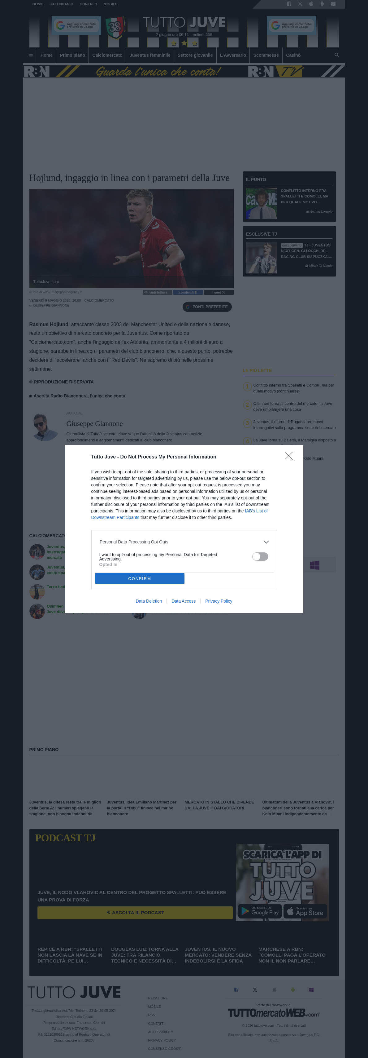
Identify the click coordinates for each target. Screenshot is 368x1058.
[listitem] (184, 542)
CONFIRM (139, 578)
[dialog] (184, 529)
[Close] (291, 458)
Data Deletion (149, 601)
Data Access (183, 601)
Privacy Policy (218, 601)
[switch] (260, 556)
